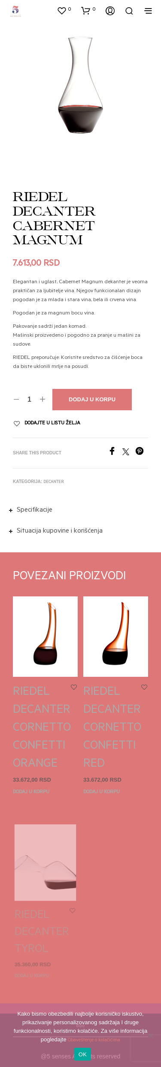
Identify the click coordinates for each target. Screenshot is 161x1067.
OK (83, 1054)
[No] (150, 1035)
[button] (64, 10)
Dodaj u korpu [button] (31, 792)
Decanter (53, 482)
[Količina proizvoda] (29, 399)
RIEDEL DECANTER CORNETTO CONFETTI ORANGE (42, 728)
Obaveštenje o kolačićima (94, 1040)
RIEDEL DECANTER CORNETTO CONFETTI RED (112, 727)
